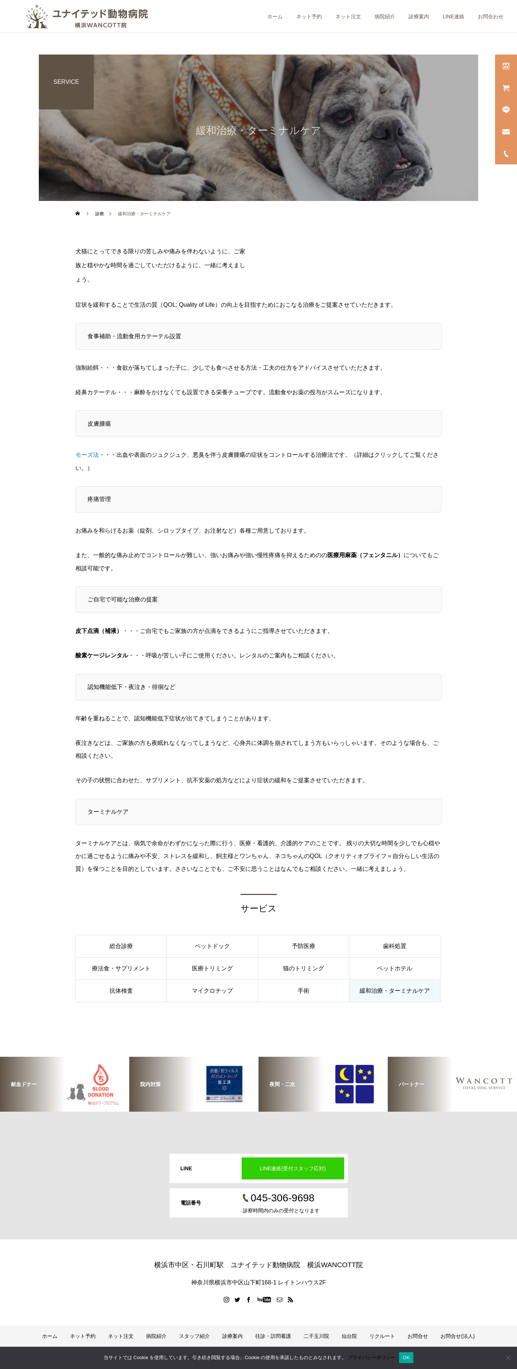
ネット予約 (309, 16)
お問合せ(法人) (457, 1336)
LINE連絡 (453, 16)
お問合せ (418, 1336)
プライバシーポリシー (371, 1357)
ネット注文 (348, 16)
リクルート (382, 1336)
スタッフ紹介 (194, 1336)
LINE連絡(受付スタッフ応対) (293, 1168)
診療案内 (419, 16)
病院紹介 (385, 16)
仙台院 (349, 1336)
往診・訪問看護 (273, 1336)
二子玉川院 (316, 1336)
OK (406, 1357)
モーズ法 (87, 455)
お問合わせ (490, 16)
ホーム (275, 16)
